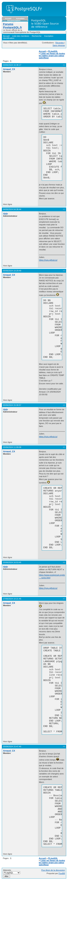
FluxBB (62, 938)
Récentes (59, 43)
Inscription (48, 36)
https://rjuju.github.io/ (48, 271)
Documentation (13, 20)
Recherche (37, 36)
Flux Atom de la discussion (53, 934)
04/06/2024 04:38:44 (12, 220)
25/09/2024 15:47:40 (12, 799)
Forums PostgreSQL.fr (12, 25)
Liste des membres (20, 36)
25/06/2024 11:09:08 (12, 470)
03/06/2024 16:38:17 (12, 65)
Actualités (20, 18)
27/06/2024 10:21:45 (12, 634)
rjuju (5, 224)
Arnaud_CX (9, 69)
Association (20, 22)
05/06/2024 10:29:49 (12, 281)
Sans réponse (59, 45)
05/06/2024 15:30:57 (12, 428)
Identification (8, 38)
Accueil (8, 18)
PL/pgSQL (53, 51)
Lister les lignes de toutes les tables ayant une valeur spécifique (52, 55)
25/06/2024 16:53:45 (12, 597)
